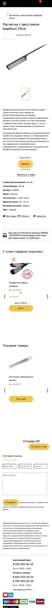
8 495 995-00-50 (23, 581)
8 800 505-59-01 (23, 577)
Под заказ (21, 402)
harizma (13, 194)
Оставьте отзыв (38, 446)
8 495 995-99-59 (23, 564)
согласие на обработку (17, 507)
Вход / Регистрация (50, 4)
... (10, 12)
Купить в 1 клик (26, 174)
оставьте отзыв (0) (23, 35)
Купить (25, 163)
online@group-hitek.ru (22, 589)
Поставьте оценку (12, 456)
